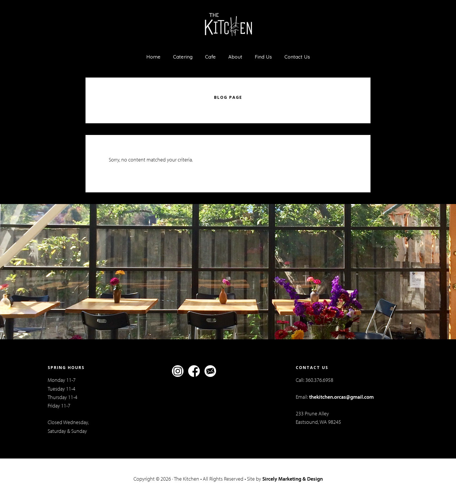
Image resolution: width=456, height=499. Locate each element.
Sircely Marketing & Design (292, 478)
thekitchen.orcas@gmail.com (341, 396)
